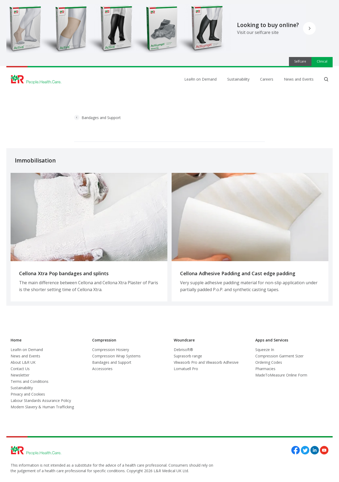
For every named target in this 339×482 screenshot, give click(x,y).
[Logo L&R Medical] (36, 79)
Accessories (102, 368)
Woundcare (184, 340)
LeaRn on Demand (200, 79)
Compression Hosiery (110, 349)
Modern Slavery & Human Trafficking (42, 406)
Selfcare (300, 61)
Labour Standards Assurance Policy (41, 400)
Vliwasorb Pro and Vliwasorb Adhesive (206, 362)
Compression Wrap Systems (116, 355)
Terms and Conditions (29, 381)
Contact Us (20, 368)
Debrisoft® (183, 349)
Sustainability (238, 79)
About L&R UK (23, 362)
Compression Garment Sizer (279, 355)
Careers (266, 79)
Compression (104, 340)
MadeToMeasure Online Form (281, 375)
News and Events (299, 79)
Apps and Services (271, 340)
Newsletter (20, 375)
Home (16, 340)
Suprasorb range (188, 355)
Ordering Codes (268, 362)
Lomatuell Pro (186, 368)
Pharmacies (265, 368)
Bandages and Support (97, 117)
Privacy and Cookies (28, 394)
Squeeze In (264, 349)
